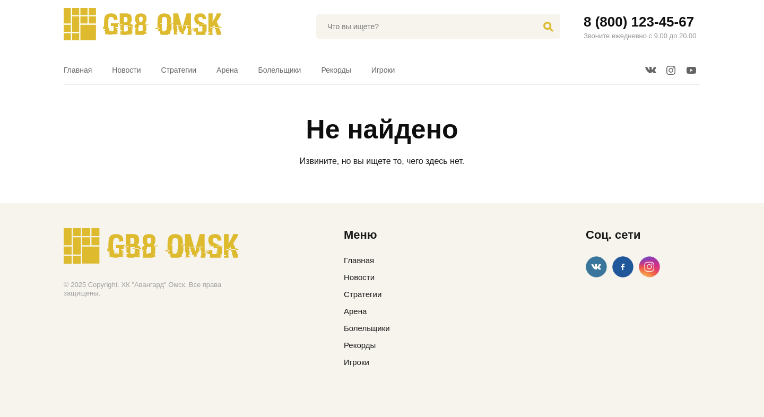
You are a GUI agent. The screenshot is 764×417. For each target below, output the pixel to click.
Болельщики (279, 70)
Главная (78, 70)
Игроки (383, 70)
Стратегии (179, 70)
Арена (227, 70)
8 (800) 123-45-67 (639, 22)
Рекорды (336, 70)
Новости (126, 70)
